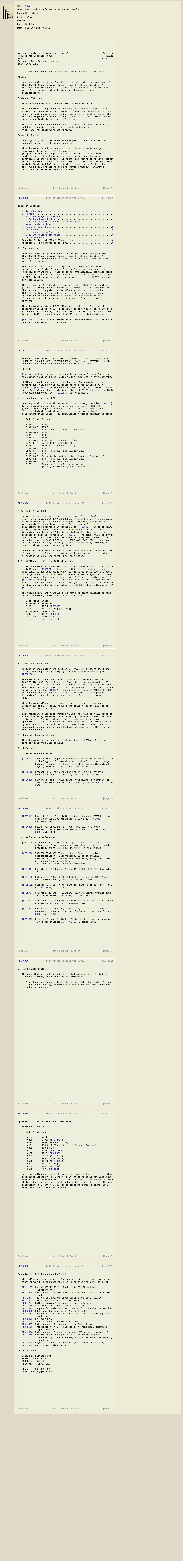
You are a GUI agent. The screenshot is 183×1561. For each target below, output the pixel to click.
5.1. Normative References (42, 253)
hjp (3, 5)
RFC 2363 (27, 1454)
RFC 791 (91, 957)
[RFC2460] (28, 637)
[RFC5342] (83, 578)
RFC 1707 (65, 986)
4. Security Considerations (39, 247)
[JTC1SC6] (28, 753)
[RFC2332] (84, 427)
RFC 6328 (10, 15)
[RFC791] (53, 675)
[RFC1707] (28, 983)
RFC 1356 (27, 1425)
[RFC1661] (53, 681)
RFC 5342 (94, 901)
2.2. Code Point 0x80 (39, 238)
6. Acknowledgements (34, 259)
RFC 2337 (27, 1448)
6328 (27, 5)
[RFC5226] (28, 349)
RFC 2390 (27, 1457)
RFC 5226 (100, 862)
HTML (32, 20)
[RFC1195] (59, 430)
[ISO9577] (81, 291)
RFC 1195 (66, 969)
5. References (30, 250)
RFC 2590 (27, 1463)
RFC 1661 (45, 977)
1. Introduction (31, 229)
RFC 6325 (56, 1280)
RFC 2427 (56, 1256)
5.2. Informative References (43, 256)
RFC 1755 (27, 1440)
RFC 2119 (78, 853)
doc (5, 8)
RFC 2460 (70, 1016)
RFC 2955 (27, 1472)
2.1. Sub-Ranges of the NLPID (44, 235)
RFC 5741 (71, 128)
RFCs (8, 11)
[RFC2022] (40, 424)
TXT (27, 20)
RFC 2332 (27, 1446)
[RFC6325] (55, 666)
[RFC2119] (89, 398)
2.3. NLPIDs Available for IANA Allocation (52, 241)
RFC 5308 (27, 1484)
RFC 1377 (27, 1431)
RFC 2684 (27, 1469)
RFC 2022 (60, 995)
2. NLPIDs (28, 232)
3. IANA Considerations (36, 244)
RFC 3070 (27, 1481)
